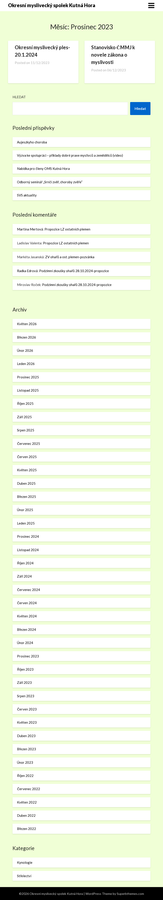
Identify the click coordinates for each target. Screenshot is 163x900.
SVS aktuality (27, 195)
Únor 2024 (25, 643)
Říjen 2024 (25, 563)
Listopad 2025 (28, 390)
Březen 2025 (26, 497)
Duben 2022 (26, 815)
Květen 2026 (26, 324)
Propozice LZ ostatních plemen (67, 229)
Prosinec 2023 (28, 656)
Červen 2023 (27, 709)
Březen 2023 (26, 749)
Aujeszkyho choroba (32, 142)
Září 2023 (24, 682)
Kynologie (24, 862)
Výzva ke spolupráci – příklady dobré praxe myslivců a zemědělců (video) (70, 155)
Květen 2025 (26, 470)
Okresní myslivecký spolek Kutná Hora (51, 5)
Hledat (19, 97)
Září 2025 (24, 417)
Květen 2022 (26, 802)
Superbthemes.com (130, 894)
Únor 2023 (25, 762)
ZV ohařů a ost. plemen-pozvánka (69, 257)
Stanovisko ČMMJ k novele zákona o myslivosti (113, 54)
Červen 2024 (27, 603)
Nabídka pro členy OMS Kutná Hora (43, 168)
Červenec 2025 (28, 443)
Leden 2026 (26, 364)
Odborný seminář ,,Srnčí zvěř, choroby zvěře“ (49, 182)
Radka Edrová (27, 271)
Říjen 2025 (25, 403)
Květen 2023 (26, 722)
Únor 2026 (25, 350)
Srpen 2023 (25, 696)
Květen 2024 (26, 616)
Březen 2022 (26, 829)
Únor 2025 (25, 510)
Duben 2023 (26, 736)
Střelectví (24, 876)
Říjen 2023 (25, 669)
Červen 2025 (27, 457)
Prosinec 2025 (28, 377)
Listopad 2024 (28, 550)
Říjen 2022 (25, 776)
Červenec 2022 (28, 789)
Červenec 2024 (28, 590)
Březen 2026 (26, 337)
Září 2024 (24, 576)
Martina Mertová (30, 229)
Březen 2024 (26, 629)
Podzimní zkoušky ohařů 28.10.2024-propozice (74, 271)
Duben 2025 (26, 483)
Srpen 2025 (25, 430)
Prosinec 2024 (28, 536)
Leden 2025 (26, 523)
